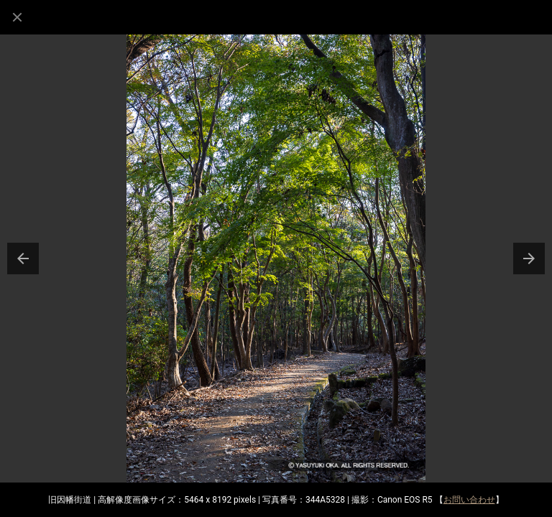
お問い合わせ (469, 500)
